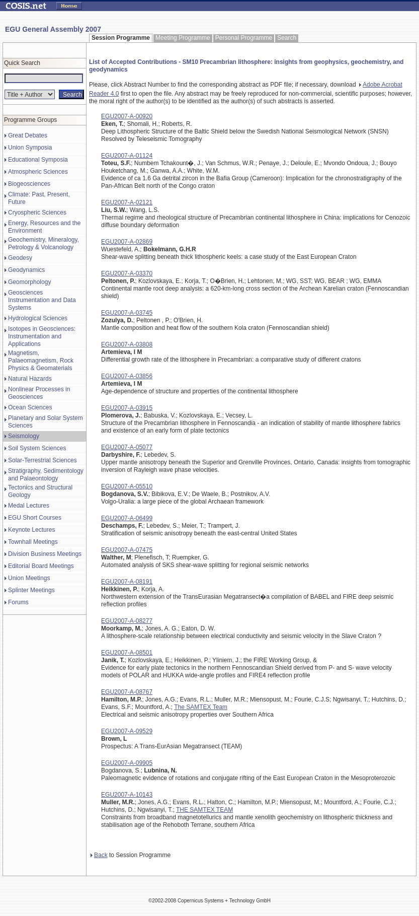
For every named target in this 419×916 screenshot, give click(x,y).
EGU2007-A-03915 (126, 407)
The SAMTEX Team (200, 707)
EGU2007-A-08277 (126, 620)
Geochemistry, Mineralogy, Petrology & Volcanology (43, 243)
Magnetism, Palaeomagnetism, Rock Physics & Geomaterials (40, 360)
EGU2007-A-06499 (126, 518)
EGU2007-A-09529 (126, 731)
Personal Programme (243, 37)
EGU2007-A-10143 (126, 794)
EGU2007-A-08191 (126, 581)
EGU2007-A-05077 (126, 447)
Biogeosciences (29, 183)
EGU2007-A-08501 (126, 652)
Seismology (23, 436)
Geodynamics (26, 269)
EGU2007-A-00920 (126, 116)
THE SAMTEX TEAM (204, 809)
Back (99, 855)
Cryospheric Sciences (37, 212)
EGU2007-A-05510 (126, 486)
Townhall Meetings (33, 541)
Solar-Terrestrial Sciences (42, 460)
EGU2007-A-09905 (126, 762)
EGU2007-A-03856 (126, 376)
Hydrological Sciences (37, 318)
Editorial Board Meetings (41, 566)
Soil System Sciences (37, 448)
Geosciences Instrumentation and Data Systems (42, 300)
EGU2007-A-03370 (126, 273)
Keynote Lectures (31, 529)
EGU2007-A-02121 (126, 202)
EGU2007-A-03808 (126, 344)
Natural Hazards (30, 378)
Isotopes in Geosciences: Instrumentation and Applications (41, 336)
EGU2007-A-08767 (126, 691)
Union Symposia (30, 147)
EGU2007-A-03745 (126, 312)
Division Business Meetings (44, 553)
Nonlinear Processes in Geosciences (39, 393)
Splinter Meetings (31, 590)
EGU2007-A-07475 (126, 549)
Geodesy (20, 257)
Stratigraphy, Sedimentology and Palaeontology (45, 474)
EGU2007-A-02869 (126, 241)
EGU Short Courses (34, 517)
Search (286, 37)
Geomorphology (29, 282)
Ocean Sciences (30, 407)
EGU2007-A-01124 (126, 155)
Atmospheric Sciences (38, 171)
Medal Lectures (28, 505)
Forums (18, 602)
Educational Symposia (38, 159)
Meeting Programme (182, 37)
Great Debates (27, 135)
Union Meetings (29, 578)
